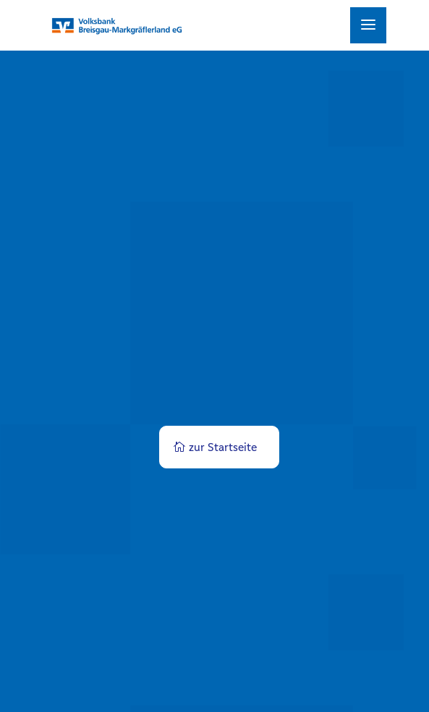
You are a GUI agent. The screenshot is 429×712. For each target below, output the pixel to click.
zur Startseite (223, 447)
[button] (26, 686)
